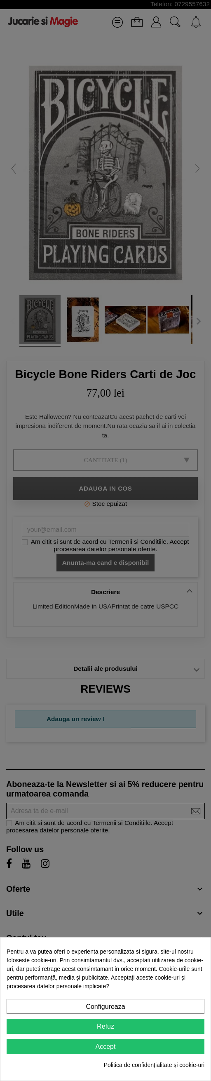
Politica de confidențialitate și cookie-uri (154, 1065)
